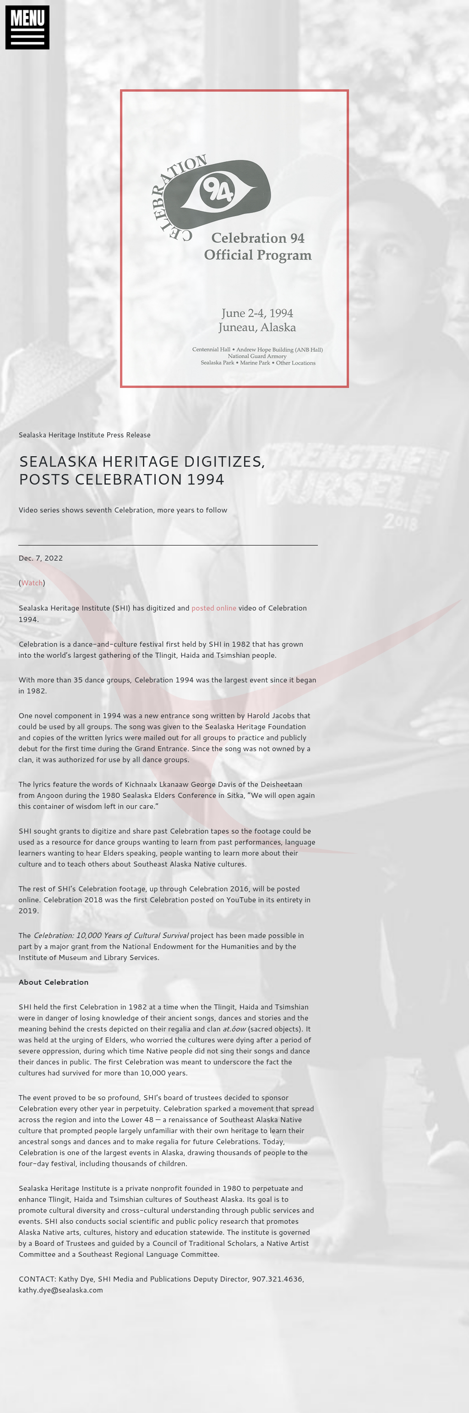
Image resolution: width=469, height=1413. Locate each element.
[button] (23, 27)
